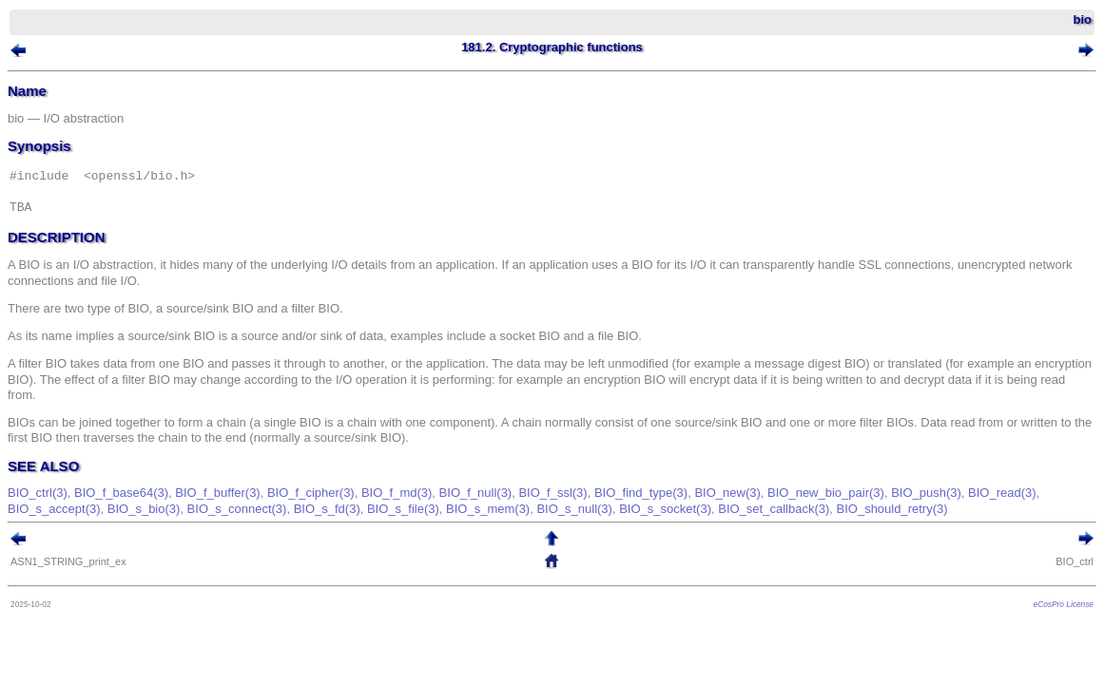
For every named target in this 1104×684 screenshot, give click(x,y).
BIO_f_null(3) (504, 509)
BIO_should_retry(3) (995, 525)
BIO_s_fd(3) (430, 525)
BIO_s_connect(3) (340, 525)
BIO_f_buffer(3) (245, 509)
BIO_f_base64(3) (150, 509)
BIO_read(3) (70, 525)
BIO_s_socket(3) (769, 525)
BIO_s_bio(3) (247, 525)
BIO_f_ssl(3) (581, 509)
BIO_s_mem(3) (591, 525)
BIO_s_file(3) (507, 525)
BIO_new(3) (755, 509)
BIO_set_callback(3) (877, 525)
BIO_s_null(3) (677, 525)
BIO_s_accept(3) (157, 525)
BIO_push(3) (955, 509)
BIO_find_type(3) (669, 509)
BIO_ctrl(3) (66, 509)
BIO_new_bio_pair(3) (854, 509)
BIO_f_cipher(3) (339, 509)
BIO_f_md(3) (425, 509)
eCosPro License (1035, 620)
